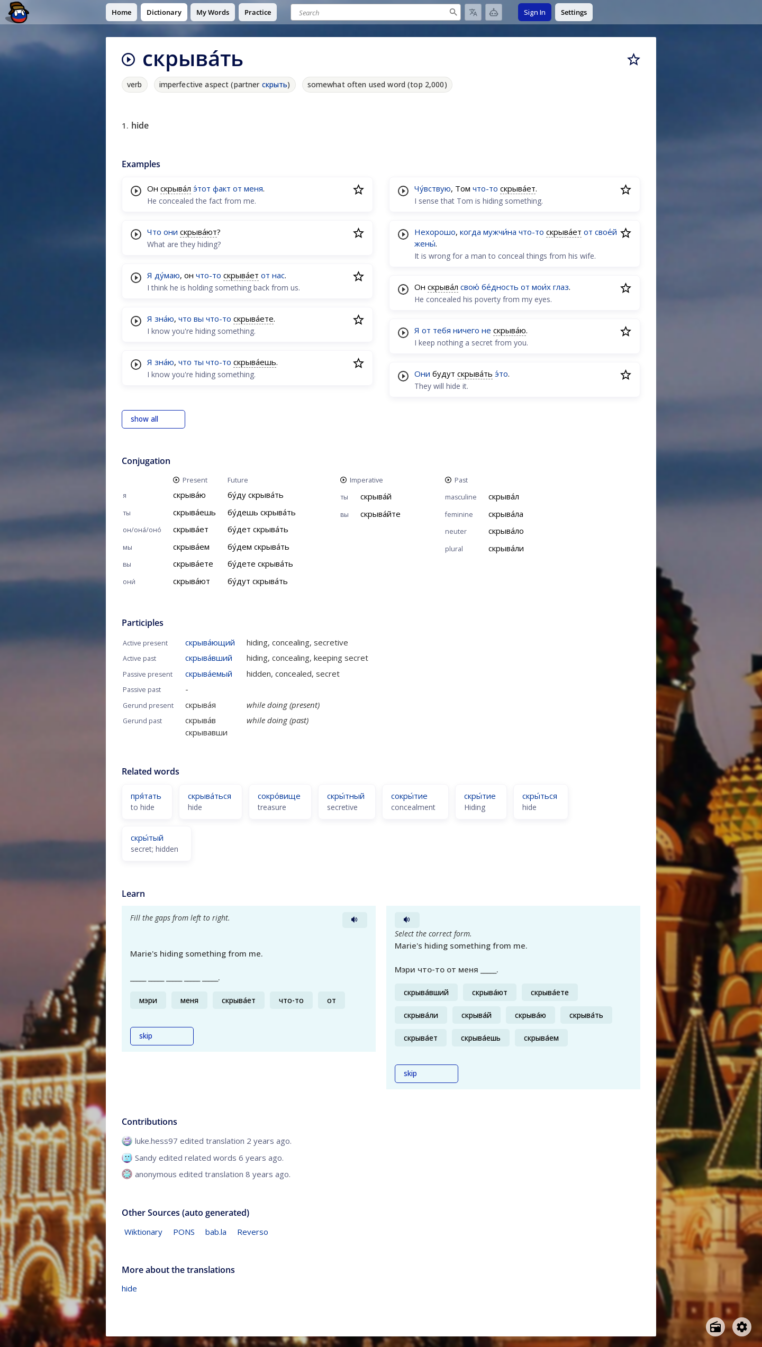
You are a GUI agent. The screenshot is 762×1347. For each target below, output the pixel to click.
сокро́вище (279, 795)
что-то (208, 275)
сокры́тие (409, 795)
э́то (501, 373)
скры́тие (480, 795)
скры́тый (147, 837)
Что (154, 231)
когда (470, 231)
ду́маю (167, 275)
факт (222, 188)
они (171, 231)
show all (144, 419)
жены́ (425, 243)
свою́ (469, 286)
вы (199, 318)
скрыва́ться (209, 795)
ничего (466, 330)
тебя (442, 330)
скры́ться (539, 795)
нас (278, 275)
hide (129, 1288)
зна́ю (164, 318)
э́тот (202, 188)
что (185, 318)
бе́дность (500, 286)
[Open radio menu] (715, 1326)
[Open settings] (741, 1326)
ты (199, 362)
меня (253, 188)
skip (145, 1036)
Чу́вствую (432, 188)
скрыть (275, 84)
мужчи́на (499, 231)
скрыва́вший (208, 657)
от (237, 188)
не (486, 330)
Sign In (535, 12)
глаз (561, 286)
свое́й (606, 231)
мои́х (541, 286)
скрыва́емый (208, 673)
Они (422, 373)
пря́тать (146, 795)
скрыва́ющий (210, 642)
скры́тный (346, 795)
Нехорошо (435, 231)
